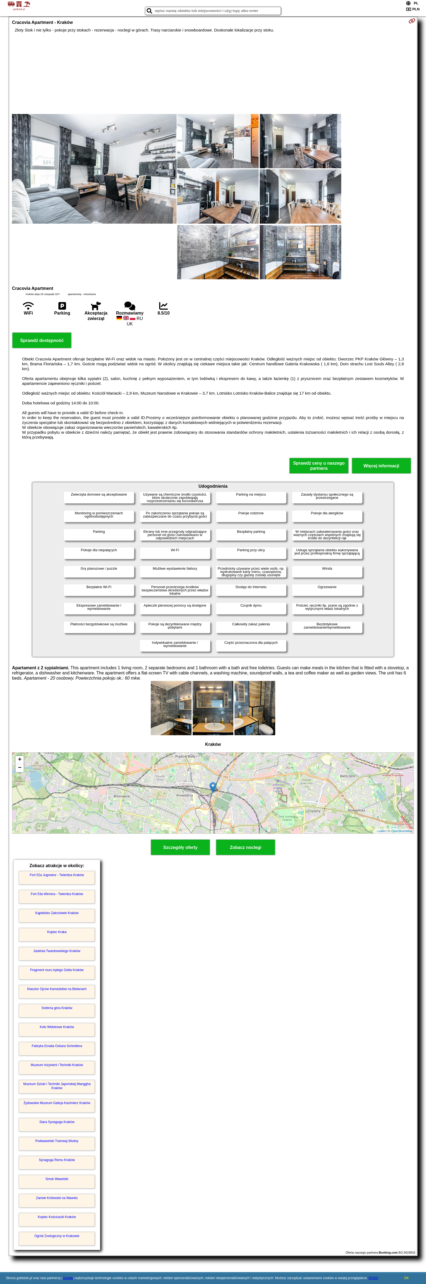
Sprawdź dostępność (42, 340)
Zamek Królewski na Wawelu (57, 1198)
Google (68, 1278)
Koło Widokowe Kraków (57, 1027)
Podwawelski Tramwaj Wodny (57, 1141)
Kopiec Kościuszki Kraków (57, 1217)
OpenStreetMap (401, 831)
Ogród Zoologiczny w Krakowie (57, 1236)
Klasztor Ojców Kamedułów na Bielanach (57, 989)
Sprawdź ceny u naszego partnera (318, 466)
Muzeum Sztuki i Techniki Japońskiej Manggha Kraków (56, 1086)
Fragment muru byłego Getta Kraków (57, 970)
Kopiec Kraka (57, 932)
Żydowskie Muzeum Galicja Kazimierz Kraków (57, 1103)
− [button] (19, 768)
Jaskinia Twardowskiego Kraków (56, 951)
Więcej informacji (381, 466)
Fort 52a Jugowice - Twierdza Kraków (57, 875)
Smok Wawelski (56, 1179)
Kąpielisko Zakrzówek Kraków (57, 913)
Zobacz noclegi (245, 847)
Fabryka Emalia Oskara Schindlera (57, 1046)
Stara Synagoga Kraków (56, 1122)
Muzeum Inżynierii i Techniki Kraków (57, 1065)
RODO (373, 1278)
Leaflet (381, 831)
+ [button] (19, 760)
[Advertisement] (213, 73)
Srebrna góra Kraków (57, 1008)
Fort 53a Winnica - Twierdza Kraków (57, 894)
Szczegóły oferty (180, 847)
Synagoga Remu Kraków (57, 1160)
